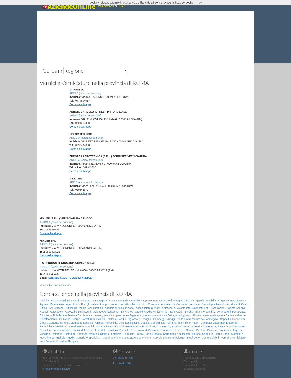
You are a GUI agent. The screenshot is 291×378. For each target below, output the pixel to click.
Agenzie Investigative (232, 300)
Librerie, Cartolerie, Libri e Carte (210, 333)
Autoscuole (56, 311)
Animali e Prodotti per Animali (207, 304)
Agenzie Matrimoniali (52, 304)
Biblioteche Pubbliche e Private (58, 315)
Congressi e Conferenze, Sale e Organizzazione (216, 326)
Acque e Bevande (118, 300)
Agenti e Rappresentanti (144, 300)
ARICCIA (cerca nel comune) (86, 137)
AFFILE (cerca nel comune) (85, 93)
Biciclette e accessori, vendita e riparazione (102, 315)
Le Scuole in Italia (123, 357)
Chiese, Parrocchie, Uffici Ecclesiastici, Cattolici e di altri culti (130, 322)
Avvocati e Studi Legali (78, 311)
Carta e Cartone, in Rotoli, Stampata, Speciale (66, 322)
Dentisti (200, 330)
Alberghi (85, 304)
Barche (189, 311)
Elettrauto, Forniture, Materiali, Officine (86, 333)
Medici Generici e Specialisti (84, 337)
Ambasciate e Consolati (145, 304)
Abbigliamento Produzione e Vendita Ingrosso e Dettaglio (72, 300)
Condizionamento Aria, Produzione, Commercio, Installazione (150, 326)
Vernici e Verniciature (233, 337)
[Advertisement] (145, 37)
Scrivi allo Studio (58, 277)
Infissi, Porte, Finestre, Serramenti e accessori (163, 333)
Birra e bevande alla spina (208, 315)
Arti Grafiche (56, 307)
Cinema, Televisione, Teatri (182, 322)
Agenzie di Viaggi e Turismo (176, 300)
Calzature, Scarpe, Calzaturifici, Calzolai (82, 319)
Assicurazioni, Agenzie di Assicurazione (111, 307)
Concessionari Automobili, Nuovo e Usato (89, 326)
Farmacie (128, 333)
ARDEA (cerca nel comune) (85, 115)
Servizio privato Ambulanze (168, 337)
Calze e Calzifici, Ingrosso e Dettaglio (129, 319)
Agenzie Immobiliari (206, 300)
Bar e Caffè (176, 311)
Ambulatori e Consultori (174, 304)
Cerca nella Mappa (80, 104)
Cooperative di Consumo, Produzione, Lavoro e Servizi (162, 330)
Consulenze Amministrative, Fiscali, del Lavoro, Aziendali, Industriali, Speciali (84, 330)
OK (200, 2)
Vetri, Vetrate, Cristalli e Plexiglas (59, 341)
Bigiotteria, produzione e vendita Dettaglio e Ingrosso (160, 315)
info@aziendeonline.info (56, 368)
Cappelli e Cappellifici (232, 319)
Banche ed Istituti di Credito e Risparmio (144, 311)
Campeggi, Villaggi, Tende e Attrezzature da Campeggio (185, 319)
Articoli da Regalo (76, 307)
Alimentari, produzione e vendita (110, 304)
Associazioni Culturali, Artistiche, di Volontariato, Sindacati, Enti (172, 307)
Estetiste (116, 333)
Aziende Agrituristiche (105, 311)
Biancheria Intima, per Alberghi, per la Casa (220, 311)
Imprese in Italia (122, 363)
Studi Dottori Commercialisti (203, 337)
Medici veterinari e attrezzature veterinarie (126, 337)
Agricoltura (72, 304)
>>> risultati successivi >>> (61, 285)
